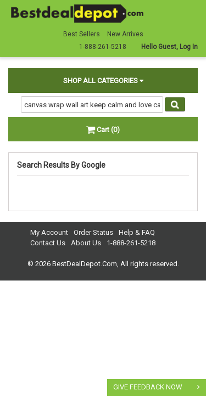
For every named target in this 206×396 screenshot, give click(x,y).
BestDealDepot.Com (84, 264)
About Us (86, 243)
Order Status (93, 232)
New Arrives (125, 34)
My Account (49, 232)
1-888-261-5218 (131, 243)
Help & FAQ (137, 232)
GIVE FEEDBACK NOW (147, 387)
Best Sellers (81, 34)
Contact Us (47, 243)
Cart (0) (103, 129)
